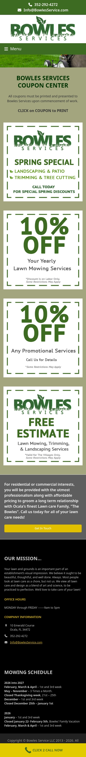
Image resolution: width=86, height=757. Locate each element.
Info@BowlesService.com (46, 10)
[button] (12, 48)
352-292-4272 (46, 4)
